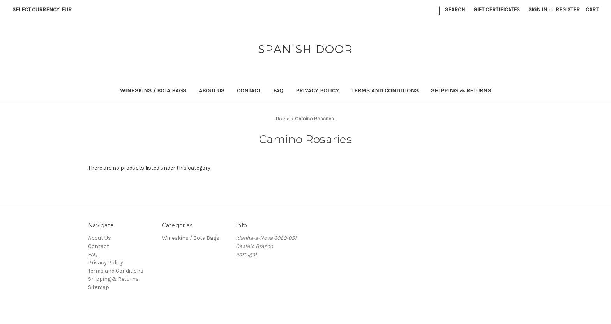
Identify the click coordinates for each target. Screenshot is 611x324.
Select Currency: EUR (44, 9)
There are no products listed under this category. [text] (149, 168)
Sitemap (98, 287)
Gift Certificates (496, 9)
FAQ (278, 90)
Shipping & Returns (461, 90)
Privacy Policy (317, 90)
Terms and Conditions (385, 90)
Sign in (537, 9)
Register (568, 9)
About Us (211, 90)
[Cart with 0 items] (592, 9)
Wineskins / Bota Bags (153, 90)
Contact (249, 90)
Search (455, 9)
